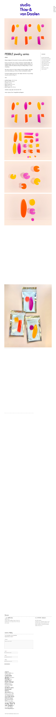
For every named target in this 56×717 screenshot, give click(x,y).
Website (6, 659)
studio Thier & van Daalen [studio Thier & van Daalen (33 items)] (10, 704)
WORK (54, 9)
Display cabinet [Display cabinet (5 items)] (8, 680)
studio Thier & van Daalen (45, 61)
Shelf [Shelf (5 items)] (6, 700)
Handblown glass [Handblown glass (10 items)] (9, 687)
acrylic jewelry (46, 62)
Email (5, 655)
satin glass (47, 65)
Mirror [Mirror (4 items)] (6, 699)
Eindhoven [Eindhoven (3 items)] (7, 683)
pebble (45, 65)
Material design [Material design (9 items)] (9, 698)
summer (43, 66)
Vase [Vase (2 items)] (13, 708)
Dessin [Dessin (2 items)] (11, 679)
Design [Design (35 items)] (7, 679)
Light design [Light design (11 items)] (11, 696)
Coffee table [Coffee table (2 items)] (9, 674)
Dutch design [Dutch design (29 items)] (9, 682)
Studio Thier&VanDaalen (10, 713)
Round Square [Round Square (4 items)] (10, 699)
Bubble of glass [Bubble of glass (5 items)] (8, 673)
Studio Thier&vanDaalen (46, 57)
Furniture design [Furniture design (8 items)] (9, 685)
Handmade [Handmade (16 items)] (8, 689)
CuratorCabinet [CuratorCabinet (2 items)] (11, 677)
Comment (6, 639)
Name (5, 651)
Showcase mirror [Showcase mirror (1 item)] (7, 702)
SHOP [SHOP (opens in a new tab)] (54, 6)
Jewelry (43, 65)
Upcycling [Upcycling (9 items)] (9, 708)
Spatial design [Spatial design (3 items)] (12, 702)
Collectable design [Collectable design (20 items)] (8, 676)
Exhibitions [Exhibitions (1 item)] (10, 683)
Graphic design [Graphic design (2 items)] (7, 686)
